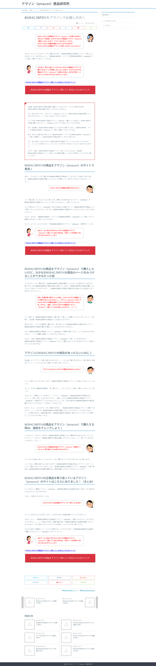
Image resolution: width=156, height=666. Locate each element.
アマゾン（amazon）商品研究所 (45, 4)
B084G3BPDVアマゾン (70, 590)
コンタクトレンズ (110, 21)
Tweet (36, 578)
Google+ (83, 578)
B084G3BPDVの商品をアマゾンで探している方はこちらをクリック (51, 82)
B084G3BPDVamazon (87, 590)
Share (59, 578)
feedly (83, 582)
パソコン (107, 25)
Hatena (36, 582)
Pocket (60, 582)
